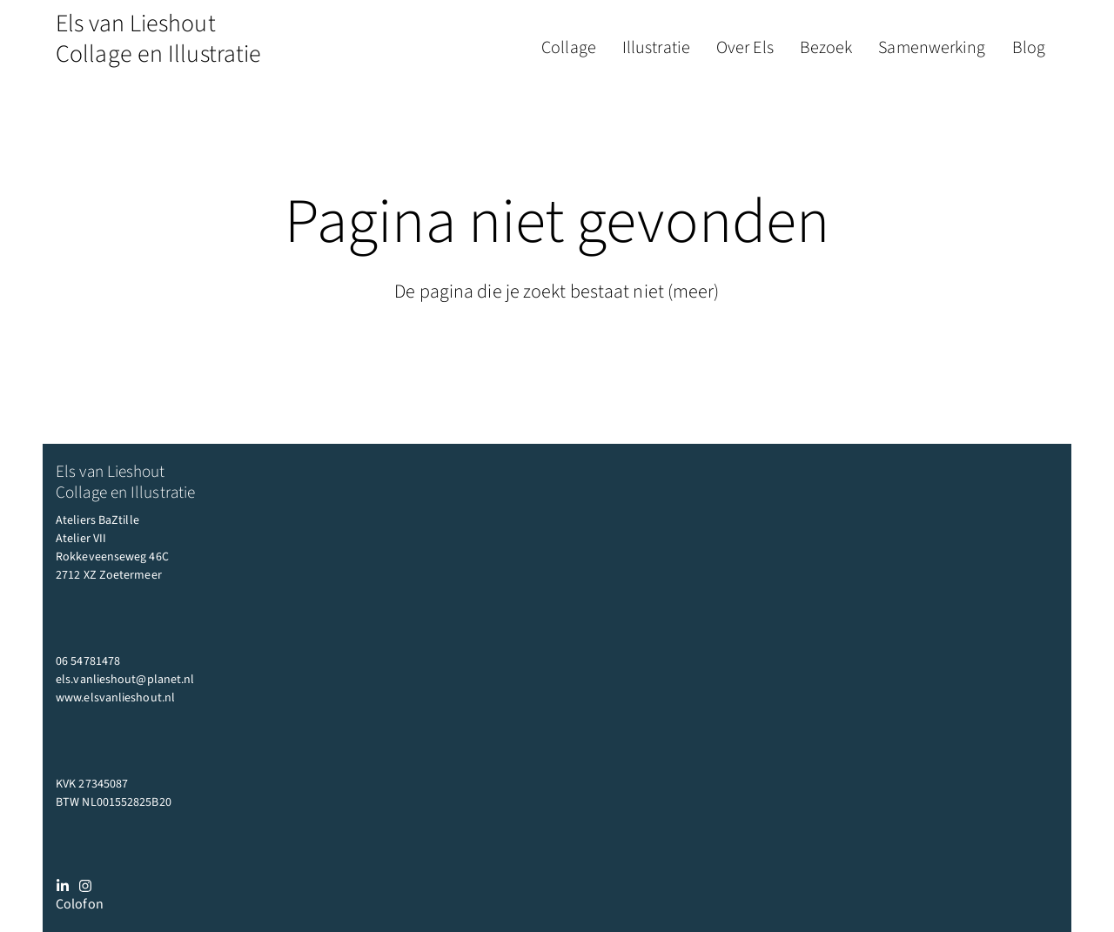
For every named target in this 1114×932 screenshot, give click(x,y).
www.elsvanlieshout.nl (115, 698)
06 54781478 (88, 661)
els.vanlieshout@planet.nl (125, 679)
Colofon (80, 904)
